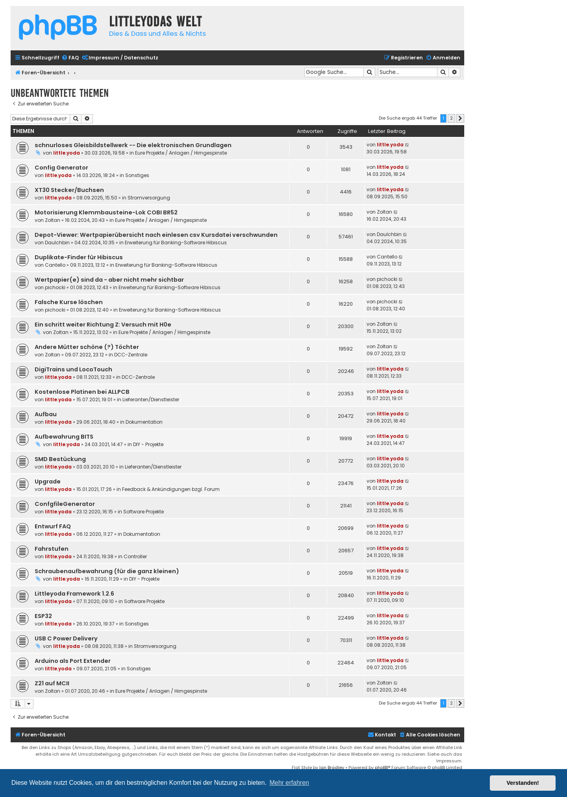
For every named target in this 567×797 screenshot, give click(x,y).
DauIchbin (57, 242)
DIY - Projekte (148, 444)
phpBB (381, 767)
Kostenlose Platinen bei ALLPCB (82, 392)
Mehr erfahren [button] (289, 782)
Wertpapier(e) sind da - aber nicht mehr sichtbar (109, 280)
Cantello (55, 265)
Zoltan (52, 220)
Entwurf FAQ (53, 526)
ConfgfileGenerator (65, 504)
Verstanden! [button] (523, 783)
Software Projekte (143, 511)
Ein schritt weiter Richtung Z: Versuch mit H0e (103, 324)
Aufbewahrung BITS (64, 437)
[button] (460, 118)
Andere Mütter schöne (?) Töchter (87, 347)
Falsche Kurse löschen (69, 302)
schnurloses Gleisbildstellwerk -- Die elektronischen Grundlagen (133, 145)
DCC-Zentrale (130, 354)
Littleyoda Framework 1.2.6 (74, 594)
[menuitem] (70, 58)
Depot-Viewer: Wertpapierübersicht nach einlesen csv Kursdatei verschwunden (156, 235)
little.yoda (66, 152)
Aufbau (46, 414)
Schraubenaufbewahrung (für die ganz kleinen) (107, 571)
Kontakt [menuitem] (382, 734)
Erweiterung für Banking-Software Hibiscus (176, 242)
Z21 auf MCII (52, 683)
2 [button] (451, 118)
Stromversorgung (149, 197)
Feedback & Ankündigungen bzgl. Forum (171, 489)
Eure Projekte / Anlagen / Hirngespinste (181, 152)
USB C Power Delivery (66, 638)
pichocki (55, 287)
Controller (135, 556)
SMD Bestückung (60, 459)
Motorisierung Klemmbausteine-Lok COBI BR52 (106, 212)
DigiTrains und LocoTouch (73, 369)
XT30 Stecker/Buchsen (69, 190)
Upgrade (48, 481)
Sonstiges (137, 175)
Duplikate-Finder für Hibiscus (79, 257)
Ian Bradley (331, 767)
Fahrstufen (52, 549)
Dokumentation (144, 422)
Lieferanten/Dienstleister (150, 399)
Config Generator (61, 168)
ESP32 (43, 616)
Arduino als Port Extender (73, 661)
